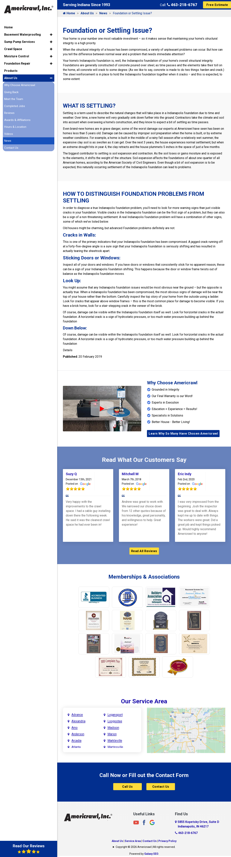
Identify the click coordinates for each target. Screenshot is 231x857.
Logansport (115, 714)
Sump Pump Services (19, 42)
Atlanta (76, 747)
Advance (77, 714)
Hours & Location (15, 127)
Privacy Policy (167, 841)
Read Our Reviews (29, 849)
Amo (74, 727)
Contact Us (160, 786)
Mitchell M (130, 474)
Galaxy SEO (151, 853)
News (103, 13)
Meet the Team (13, 99)
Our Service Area (144, 701)
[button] (51, 34)
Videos (8, 134)
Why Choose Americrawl (19, 85)
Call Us (127, 786)
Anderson (77, 734)
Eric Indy (184, 474)
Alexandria (78, 721)
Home (69, 13)
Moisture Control (16, 56)
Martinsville (115, 747)
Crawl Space (13, 49)
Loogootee (114, 721)
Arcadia (76, 740)
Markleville (114, 740)
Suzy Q (71, 474)
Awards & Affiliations (17, 120)
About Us (87, 13)
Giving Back (11, 92)
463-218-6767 (182, 4)
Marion (112, 734)
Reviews (9, 113)
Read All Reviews (144, 551)
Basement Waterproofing (22, 34)
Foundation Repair (17, 63)
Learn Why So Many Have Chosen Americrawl (183, 433)
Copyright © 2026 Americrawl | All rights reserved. (145, 846)
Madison (113, 727)
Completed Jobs (14, 106)
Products (11, 71)
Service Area (133, 841)
